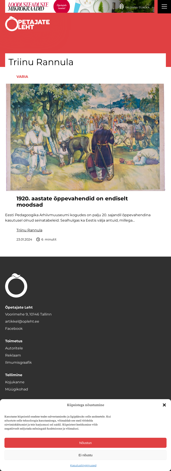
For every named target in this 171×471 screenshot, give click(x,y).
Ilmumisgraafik (18, 362)
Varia (22, 77)
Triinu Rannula (29, 230)
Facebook (14, 328)
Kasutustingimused (83, 465)
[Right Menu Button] (164, 7)
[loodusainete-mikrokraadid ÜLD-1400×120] (79, 6)
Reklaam (13, 355)
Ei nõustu (86, 455)
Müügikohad (16, 389)
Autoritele (14, 348)
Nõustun (85, 443)
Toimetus (13, 341)
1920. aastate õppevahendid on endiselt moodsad (72, 201)
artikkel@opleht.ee (22, 321)
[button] (164, 405)
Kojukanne (14, 382)
